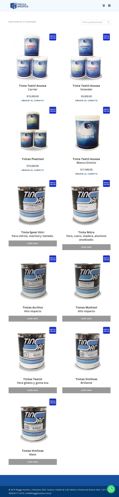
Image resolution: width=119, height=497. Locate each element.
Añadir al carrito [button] (33, 100)
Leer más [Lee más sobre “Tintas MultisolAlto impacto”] (86, 318)
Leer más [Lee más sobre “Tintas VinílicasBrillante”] (86, 390)
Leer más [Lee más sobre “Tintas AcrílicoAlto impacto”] (32, 318)
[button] (111, 489)
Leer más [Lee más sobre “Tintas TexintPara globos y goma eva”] (32, 390)
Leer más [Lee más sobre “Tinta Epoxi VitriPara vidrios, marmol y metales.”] (32, 243)
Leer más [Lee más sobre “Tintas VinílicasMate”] (32, 462)
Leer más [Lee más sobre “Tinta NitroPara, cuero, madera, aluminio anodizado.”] (86, 247)
